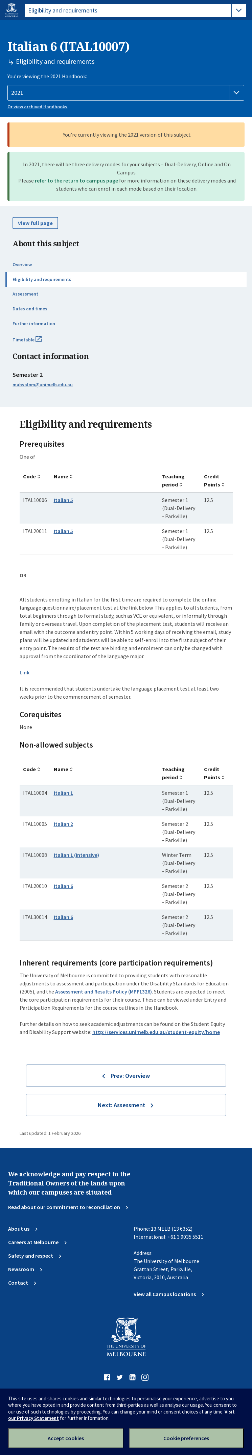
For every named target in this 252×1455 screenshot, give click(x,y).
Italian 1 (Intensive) (76, 854)
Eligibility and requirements (42, 279)
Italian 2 (63, 823)
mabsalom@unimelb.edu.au (43, 384)
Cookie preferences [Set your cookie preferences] (186, 1438)
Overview (22, 264)
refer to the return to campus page (76, 180)
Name (61, 476)
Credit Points (212, 480)
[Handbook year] (126, 92)
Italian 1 (63, 792)
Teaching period (173, 480)
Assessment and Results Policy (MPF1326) (103, 991)
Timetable (34, 342)
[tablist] (135, 10)
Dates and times (30, 309)
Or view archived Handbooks (37, 107)
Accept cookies (66, 1438)
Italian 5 (63, 500)
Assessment (25, 294)
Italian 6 (63, 886)
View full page (35, 223)
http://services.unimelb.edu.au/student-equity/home (156, 1032)
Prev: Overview (130, 1076)
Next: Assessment (121, 1105)
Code (29, 476)
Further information (34, 323)
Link (24, 672)
